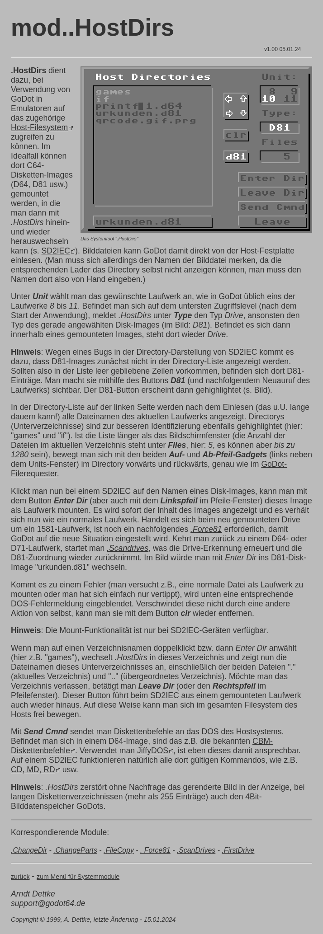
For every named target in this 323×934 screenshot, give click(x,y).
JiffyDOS (152, 750)
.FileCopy (119, 850)
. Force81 (155, 850)
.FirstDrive (238, 850)
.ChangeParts (75, 850)
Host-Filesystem (39, 127)
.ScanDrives (196, 850)
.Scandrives (127, 548)
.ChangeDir (29, 850)
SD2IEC (55, 250)
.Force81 (206, 529)
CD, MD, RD (33, 769)
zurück (20, 876)
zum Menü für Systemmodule (78, 876)
